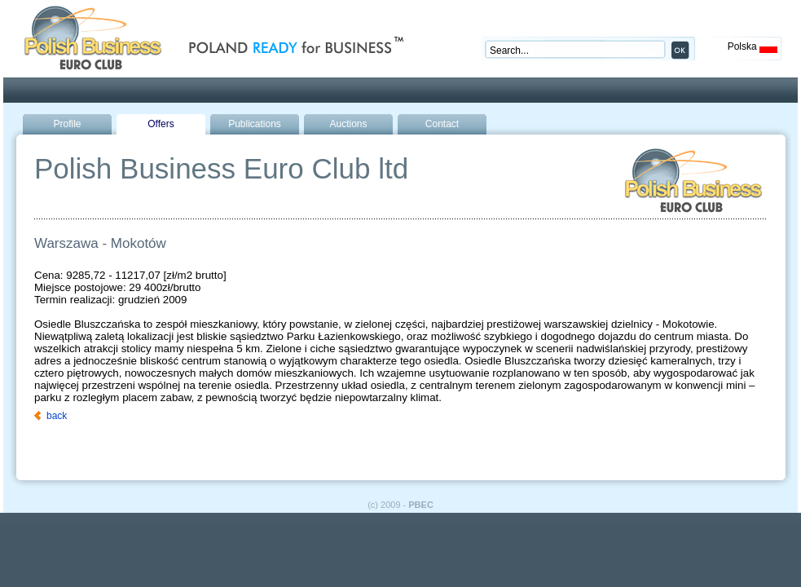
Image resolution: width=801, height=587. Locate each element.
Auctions (348, 124)
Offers (160, 124)
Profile (67, 124)
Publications (254, 124)
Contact (442, 124)
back (56, 415)
